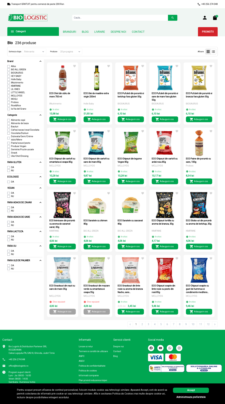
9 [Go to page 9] (186, 324)
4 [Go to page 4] (154, 324)
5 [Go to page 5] (161, 324)
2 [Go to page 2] (142, 324)
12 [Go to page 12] (208, 324)
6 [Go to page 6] (167, 324)
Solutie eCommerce (195, 398)
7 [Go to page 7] (173, 324)
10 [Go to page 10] (193, 324)
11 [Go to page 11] (200, 324)
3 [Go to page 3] (148, 324)
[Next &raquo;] (215, 324)
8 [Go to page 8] (179, 324)
